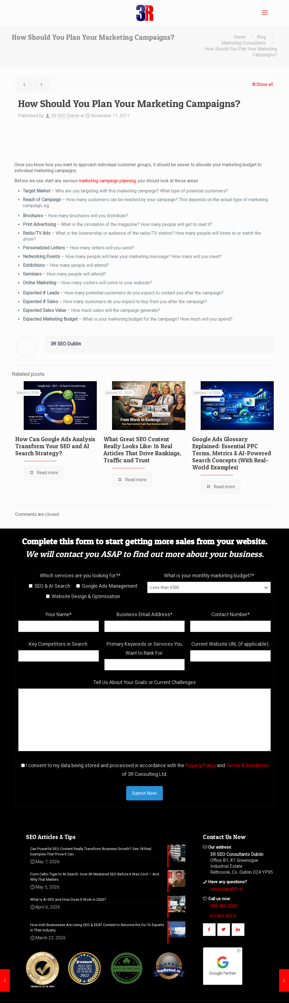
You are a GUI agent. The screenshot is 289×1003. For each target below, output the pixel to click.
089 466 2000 (224, 906)
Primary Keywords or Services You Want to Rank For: (144, 648)
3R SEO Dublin (65, 115)
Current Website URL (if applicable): (230, 644)
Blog (261, 37)
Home (240, 37)
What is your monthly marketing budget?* (209, 575)
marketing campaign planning (107, 180)
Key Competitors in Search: (58, 644)
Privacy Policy (200, 765)
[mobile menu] (265, 12)
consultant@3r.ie (226, 889)
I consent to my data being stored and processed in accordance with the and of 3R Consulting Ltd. (145, 770)
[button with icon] (209, 929)
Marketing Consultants (244, 43)
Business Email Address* (144, 614)
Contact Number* (230, 614)
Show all (262, 84)
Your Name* (58, 614)
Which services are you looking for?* (80, 575)
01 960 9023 (222, 916)
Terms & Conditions (247, 765)
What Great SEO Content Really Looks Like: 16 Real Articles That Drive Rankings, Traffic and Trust (142, 450)
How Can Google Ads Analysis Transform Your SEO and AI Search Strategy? (55, 446)
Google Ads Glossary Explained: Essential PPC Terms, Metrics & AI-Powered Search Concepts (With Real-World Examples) (231, 453)
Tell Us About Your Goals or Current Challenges (144, 682)
